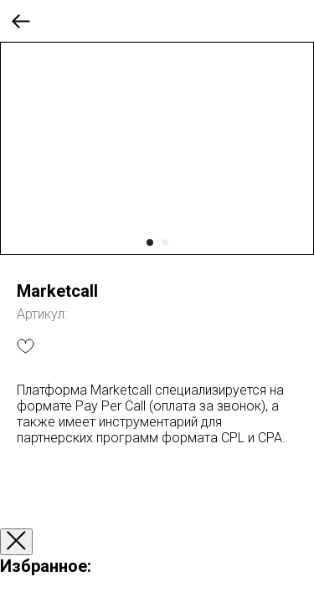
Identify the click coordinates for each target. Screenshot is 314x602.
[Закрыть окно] (16, 541)
